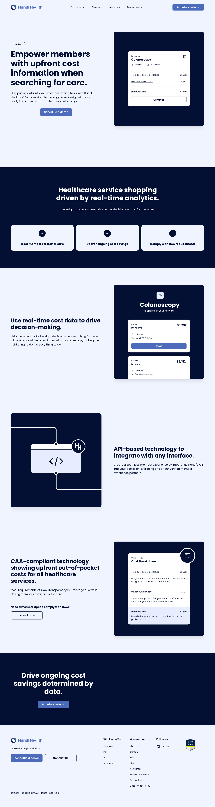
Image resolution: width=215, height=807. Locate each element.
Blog (132, 757)
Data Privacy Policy (140, 785)
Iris (104, 751)
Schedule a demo (188, 7)
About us (114, 7)
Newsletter (135, 768)
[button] (77, 7)
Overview (108, 746)
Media (133, 763)
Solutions (97, 7)
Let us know (27, 615)
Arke (105, 757)
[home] (27, 7)
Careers (134, 751)
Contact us (61, 758)
